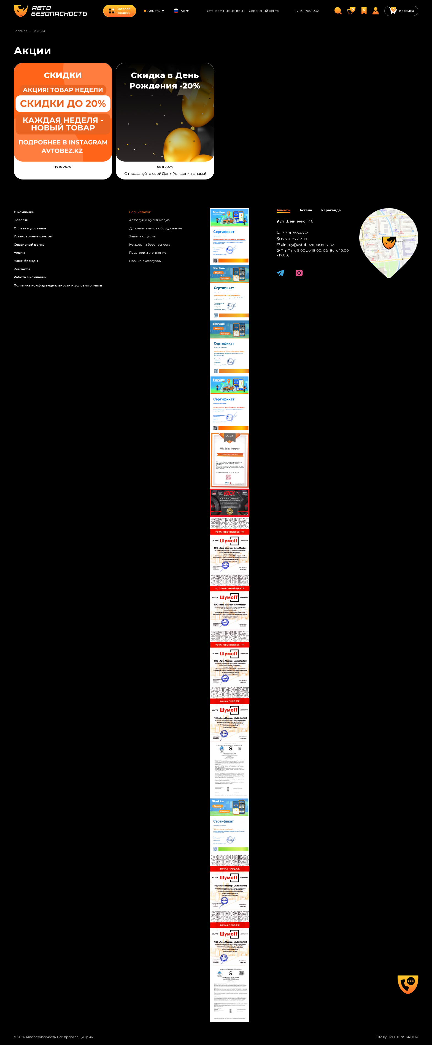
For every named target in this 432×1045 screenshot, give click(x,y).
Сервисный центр (264, 11)
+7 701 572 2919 (293, 239)
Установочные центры (225, 11)
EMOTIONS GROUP (402, 1037)
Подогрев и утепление (147, 252)
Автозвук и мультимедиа (149, 220)
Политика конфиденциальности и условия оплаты (58, 285)
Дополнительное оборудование (155, 228)
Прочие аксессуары (145, 261)
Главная (21, 31)
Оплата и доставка (30, 228)
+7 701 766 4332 (307, 11)
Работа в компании (30, 277)
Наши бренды (26, 261)
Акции (19, 252)
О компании (24, 212)
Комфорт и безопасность (149, 244)
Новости (21, 220)
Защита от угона (142, 236)
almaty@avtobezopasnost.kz (307, 244)
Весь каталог (139, 212)
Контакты (22, 269)
